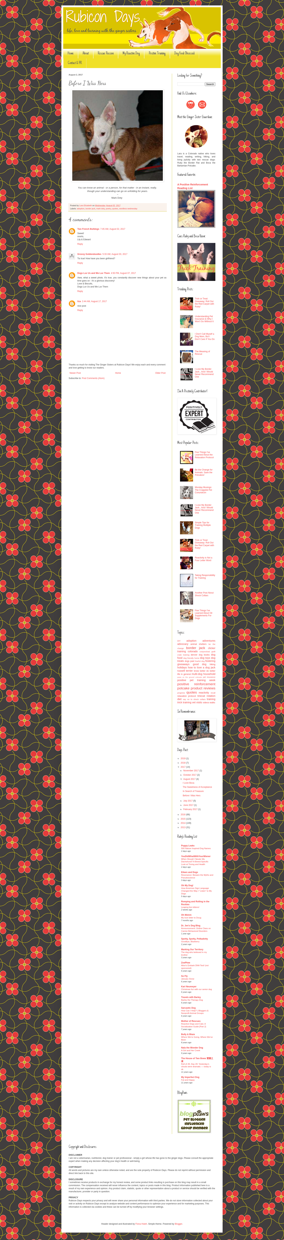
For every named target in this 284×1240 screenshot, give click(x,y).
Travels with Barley (191, 997)
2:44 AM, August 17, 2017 (94, 301)
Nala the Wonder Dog (192, 1047)
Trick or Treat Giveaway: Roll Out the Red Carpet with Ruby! (204, 302)
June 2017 (188, 805)
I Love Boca (188, 783)
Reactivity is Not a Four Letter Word (203, 558)
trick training (184, 702)
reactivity (204, 692)
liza (79, 301)
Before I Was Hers (192, 795)
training (211, 699)
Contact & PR (75, 63)
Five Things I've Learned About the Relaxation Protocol (204, 455)
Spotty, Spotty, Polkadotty (194, 939)
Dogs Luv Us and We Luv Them (93, 273)
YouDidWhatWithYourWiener (196, 856)
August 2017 (189, 779)
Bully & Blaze (188, 1034)
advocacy (182, 644)
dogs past (189, 661)
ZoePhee (185, 962)
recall (213, 693)
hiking (212, 664)
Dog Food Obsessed (184, 53)
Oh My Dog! (187, 885)
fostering (210, 661)
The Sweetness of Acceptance (197, 787)
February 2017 (190, 809)
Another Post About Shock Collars (204, 594)
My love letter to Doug (191, 918)
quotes (115, 208)
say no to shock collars (194, 699)
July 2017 (188, 801)
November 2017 (191, 770)
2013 (183, 827)
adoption (80, 208)
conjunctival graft (207, 651)
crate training (183, 655)
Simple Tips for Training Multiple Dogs (203, 525)
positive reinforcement (196, 684)
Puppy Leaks (188, 845)
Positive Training (157, 53)
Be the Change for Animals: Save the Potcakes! (203, 472)
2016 (183, 814)
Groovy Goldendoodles (89, 254)
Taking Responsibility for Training (205, 576)
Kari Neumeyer (189, 986)
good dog (199, 664)
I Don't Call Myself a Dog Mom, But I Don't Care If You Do (205, 336)
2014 (183, 823)
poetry (108, 208)
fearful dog (200, 661)
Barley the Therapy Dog (192, 1000)
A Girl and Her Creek (190, 1050)
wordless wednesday (128, 208)
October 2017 (190, 775)
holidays (182, 667)
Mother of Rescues (191, 1021)
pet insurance (209, 677)
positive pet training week (196, 680)
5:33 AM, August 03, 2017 (115, 254)
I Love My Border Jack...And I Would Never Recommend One (204, 373)
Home (71, 53)
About (86, 53)
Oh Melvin (186, 915)
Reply (80, 244)
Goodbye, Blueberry (190, 941)
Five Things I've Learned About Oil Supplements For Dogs (203, 614)
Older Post (160, 373)
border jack (90, 208)
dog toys (205, 657)
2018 (183, 763)
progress (181, 693)
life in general (184, 674)
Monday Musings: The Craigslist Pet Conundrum (203, 490)
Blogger (178, 1224)
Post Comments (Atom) (93, 378)
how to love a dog (199, 667)
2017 (183, 767)
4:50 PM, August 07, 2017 (123, 273)
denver (194, 655)
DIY (179, 641)
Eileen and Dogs (189, 872)
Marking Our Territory (192, 949)
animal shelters (198, 644)
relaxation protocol (186, 696)
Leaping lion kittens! (190, 907)
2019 (183, 758)
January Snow (187, 979)
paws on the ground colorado (189, 677)
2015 (183, 819)
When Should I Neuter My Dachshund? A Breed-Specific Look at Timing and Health (194, 862)
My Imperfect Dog (190, 1077)
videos (206, 702)
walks (212, 702)
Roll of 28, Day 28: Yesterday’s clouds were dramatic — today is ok (196, 1067)
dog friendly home (191, 658)
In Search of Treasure (193, 791)
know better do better (204, 671)
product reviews (203, 688)
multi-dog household (203, 674)
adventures (208, 640)
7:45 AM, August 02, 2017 (112, 229)
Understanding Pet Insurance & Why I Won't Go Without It (204, 319)
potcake (183, 688)
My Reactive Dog (131, 53)
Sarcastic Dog (188, 1008)
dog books (204, 655)
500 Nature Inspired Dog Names (196, 848)
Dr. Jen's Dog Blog (190, 925)
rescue (201, 695)
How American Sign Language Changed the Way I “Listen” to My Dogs (196, 891)
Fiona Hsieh (141, 1224)
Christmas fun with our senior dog (196, 989)
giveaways (183, 664)
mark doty (100, 208)
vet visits (197, 702)
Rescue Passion (106, 53)
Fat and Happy (188, 1080)
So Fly (184, 976)
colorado (193, 651)
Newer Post (75, 373)
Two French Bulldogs (88, 229)
